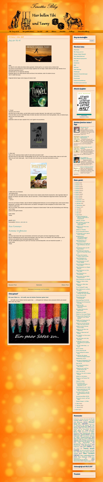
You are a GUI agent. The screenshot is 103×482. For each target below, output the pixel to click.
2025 (77, 184)
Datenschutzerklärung (83, 31)
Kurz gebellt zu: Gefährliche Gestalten (86, 158)
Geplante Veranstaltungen (80, 73)
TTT (84, 446)
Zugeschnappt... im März (82, 401)
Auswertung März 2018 (82, 396)
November (79, 201)
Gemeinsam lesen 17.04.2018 (80, 297)
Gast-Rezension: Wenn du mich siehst (83, 265)
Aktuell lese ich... (84, 127)
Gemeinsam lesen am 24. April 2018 (82, 248)
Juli (77, 209)
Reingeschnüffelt (77, 443)
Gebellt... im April (80, 220)
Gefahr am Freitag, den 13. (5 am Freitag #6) (83, 321)
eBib (47, 31)
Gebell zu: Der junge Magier (83, 314)
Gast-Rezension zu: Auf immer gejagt (82, 262)
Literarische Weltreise (88, 436)
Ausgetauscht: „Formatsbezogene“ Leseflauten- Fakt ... (82, 237)
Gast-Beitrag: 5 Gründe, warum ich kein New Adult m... (83, 252)
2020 (77, 194)
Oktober (78, 203)
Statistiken (63, 31)
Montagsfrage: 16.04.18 (82, 300)
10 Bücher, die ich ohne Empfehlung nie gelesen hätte (83, 342)
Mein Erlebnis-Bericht (83, 437)
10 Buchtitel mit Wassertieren (84, 137)
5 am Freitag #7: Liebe (82, 287)
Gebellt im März (80, 381)
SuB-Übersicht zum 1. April (83, 387)
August (78, 207)
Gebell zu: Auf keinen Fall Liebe (82, 378)
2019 (77, 196)
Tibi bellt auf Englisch (85, 450)
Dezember (79, 199)
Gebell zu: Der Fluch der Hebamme (82, 227)
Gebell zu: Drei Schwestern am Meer (83, 302)
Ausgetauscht (91, 424)
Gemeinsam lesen (88, 433)
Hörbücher (76, 63)
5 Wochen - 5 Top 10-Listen (81, 419)
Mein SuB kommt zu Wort (81, 438)
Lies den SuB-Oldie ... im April (82, 346)
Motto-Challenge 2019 (86, 167)
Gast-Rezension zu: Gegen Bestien (83, 268)
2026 (77, 183)
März (77, 403)
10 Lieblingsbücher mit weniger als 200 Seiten (83, 293)
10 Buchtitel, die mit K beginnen (86, 148)
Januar (78, 407)
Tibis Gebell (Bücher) (28, 31)
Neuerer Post (13, 285)
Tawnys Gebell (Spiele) (80, 54)
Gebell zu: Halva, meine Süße (82, 282)
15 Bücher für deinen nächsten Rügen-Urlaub (83, 356)
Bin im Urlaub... (80, 348)
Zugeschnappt (87, 461)
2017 (77, 409)
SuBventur (76, 446)
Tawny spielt (88, 448)
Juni (77, 211)
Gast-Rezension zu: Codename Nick (81, 241)
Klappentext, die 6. (81, 358)
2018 (77, 198)
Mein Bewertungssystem (80, 58)
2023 (77, 188)
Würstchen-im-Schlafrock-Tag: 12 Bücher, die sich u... (83, 245)
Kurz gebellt (81, 434)
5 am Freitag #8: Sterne (82, 231)
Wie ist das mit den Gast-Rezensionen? (83, 277)
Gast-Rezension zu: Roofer (83, 279)
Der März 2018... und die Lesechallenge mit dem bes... (82, 393)
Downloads (77, 78)
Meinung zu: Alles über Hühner (82, 285)
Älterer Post (65, 285)
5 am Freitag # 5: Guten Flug (82, 353)
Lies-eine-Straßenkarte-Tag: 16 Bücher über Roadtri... (83, 361)
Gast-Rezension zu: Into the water (82, 271)
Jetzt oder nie (24, 222)
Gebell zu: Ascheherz (81, 376)
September (79, 205)
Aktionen (54, 31)
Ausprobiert (79, 425)
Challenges (71, 31)
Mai (77, 212)
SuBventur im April (81, 312)
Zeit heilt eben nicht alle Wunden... (82, 339)
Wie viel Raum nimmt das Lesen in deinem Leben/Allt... (82, 223)
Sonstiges (88, 445)
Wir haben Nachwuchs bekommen (82, 310)
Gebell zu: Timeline (81, 229)
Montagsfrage (80, 441)
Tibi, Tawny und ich (14, 31)
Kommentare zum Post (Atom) (41, 289)
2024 (77, 186)
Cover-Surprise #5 (81, 295)
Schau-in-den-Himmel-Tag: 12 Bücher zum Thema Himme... (83, 317)
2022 (77, 190)
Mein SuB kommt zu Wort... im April (83, 290)
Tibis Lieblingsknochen (87, 455)
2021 (77, 192)
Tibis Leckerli (88, 453)
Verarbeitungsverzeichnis (80, 82)
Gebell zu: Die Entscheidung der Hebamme (81, 306)
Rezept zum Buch (88, 443)
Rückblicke (77, 445)
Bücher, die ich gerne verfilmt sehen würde (82, 255)
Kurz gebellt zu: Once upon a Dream (83, 336)
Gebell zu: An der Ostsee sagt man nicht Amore (82, 324)
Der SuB (39, 31)
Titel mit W (79, 363)
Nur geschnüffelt (84, 442)
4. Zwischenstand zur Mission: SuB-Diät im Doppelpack (82, 217)
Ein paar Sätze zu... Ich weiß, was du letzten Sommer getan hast (28, 297)
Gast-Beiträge (77, 69)
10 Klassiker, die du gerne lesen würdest (83, 234)
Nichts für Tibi (90, 441)
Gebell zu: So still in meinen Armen (83, 374)
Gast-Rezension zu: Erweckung (81, 274)
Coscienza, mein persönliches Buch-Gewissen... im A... (82, 384)
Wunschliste (77, 461)
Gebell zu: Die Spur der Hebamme (82, 330)
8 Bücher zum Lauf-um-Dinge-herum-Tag (82, 369)
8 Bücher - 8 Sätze (88, 420)
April (77, 214)
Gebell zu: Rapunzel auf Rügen (82, 333)
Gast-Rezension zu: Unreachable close (81, 258)
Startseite (39, 285)
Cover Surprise (86, 428)
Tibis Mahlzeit (82, 457)
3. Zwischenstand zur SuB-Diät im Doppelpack (83, 389)
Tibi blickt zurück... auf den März (83, 399)
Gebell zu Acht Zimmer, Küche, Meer (82, 327)
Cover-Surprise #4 (81, 350)
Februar (78, 405)
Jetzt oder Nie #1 (80, 371)
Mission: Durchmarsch (88, 439)
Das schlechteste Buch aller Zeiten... (82, 366)
